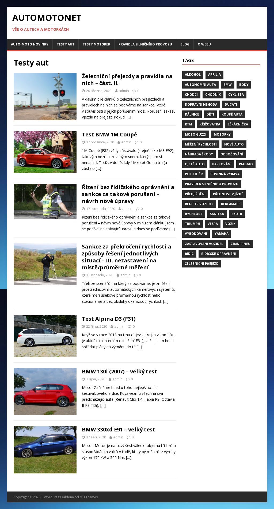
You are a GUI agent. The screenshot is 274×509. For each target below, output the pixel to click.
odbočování (231, 154)
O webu (204, 44)
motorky (222, 134)
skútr (236, 214)
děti (210, 114)
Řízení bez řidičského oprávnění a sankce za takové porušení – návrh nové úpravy (128, 194)
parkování (221, 164)
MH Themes (89, 497)
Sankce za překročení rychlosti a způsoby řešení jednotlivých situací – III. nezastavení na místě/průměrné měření (126, 257)
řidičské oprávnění (218, 253)
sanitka (217, 214)
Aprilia (214, 74)
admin (124, 90)
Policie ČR (194, 174)
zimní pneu (240, 244)
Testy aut (65, 44)
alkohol (193, 74)
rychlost (193, 214)
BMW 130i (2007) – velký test (119, 371)
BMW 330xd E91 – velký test (118, 429)
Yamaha (222, 233)
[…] (128, 117)
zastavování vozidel (204, 244)
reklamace (230, 204)
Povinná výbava (224, 174)
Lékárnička (238, 124)
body (244, 84)
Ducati (231, 104)
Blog (184, 44)
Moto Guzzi (195, 134)
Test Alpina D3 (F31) (109, 318)
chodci (191, 94)
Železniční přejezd (202, 263)
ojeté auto (195, 164)
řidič (189, 253)
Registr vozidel (199, 204)
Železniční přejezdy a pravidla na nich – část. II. (127, 79)
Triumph (192, 223)
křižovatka (210, 124)
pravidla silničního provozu (211, 184)
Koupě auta (232, 114)
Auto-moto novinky (29, 44)
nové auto (234, 144)
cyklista (236, 94)
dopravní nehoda (201, 104)
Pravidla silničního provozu (145, 44)
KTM (188, 124)
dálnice (192, 114)
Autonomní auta (200, 84)
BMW (227, 84)
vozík (230, 223)
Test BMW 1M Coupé (109, 134)
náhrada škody (199, 154)
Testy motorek (96, 44)
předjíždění (195, 194)
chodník (213, 94)
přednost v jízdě (228, 194)
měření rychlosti (201, 144)
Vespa (213, 223)
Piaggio (246, 164)
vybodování (196, 233)
